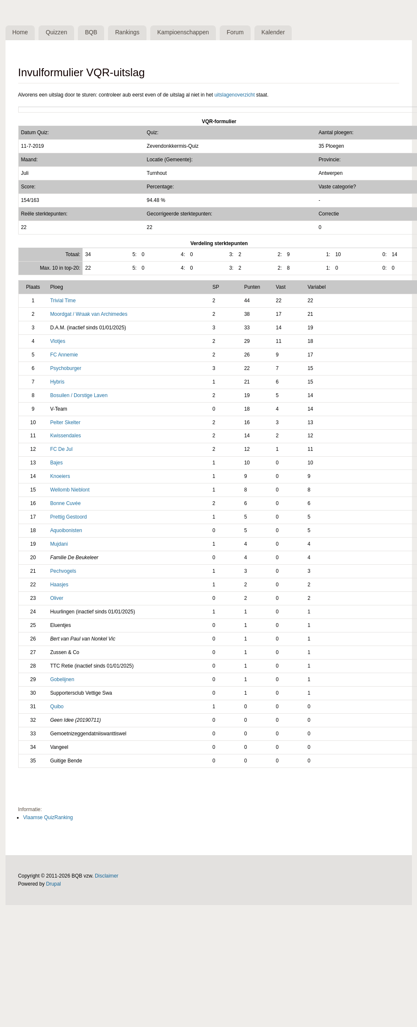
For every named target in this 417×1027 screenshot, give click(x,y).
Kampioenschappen (183, 32)
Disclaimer (107, 876)
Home (20, 32)
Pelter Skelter (65, 422)
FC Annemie (64, 355)
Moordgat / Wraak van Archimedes (88, 314)
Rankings (127, 32)
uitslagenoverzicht (234, 95)
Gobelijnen (62, 679)
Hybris (57, 382)
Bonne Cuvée (65, 503)
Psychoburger (65, 368)
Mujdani (59, 544)
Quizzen (56, 32)
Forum (235, 32)
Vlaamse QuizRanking (48, 817)
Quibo (57, 707)
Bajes (56, 463)
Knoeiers (60, 476)
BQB (91, 32)
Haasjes (59, 585)
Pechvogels (63, 571)
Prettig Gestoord (68, 517)
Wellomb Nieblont (69, 490)
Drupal (53, 884)
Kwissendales (65, 436)
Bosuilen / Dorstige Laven (79, 395)
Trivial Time (62, 301)
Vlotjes (57, 341)
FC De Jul (61, 449)
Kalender (273, 32)
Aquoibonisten (66, 530)
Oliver (56, 598)
